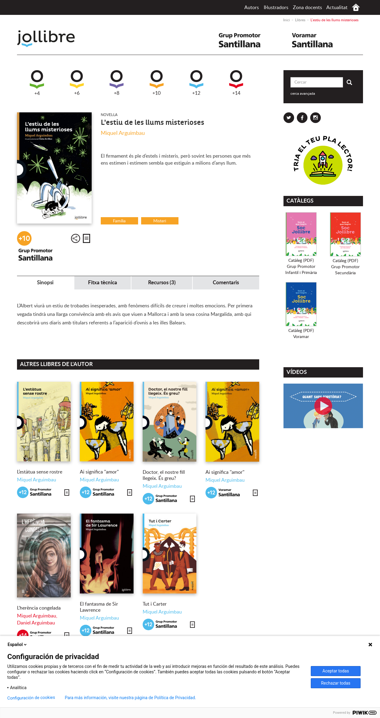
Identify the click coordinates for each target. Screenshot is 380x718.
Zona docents (307, 7)
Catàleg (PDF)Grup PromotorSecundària (345, 267)
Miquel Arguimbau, (37, 616)
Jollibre (51, 38)
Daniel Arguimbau (36, 623)
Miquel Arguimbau (123, 133)
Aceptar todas (335, 670)
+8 (117, 83)
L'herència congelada (39, 608)
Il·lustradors (276, 7)
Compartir (75, 238)
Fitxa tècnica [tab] (102, 282)
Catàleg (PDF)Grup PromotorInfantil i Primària (301, 266)
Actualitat (337, 7)
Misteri (159, 221)
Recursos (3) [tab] (162, 282)
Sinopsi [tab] (45, 282)
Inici (356, 7)
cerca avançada (302, 93)
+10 (157, 83)
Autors (251, 7)
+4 (37, 83)
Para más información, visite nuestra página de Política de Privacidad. (130, 697)
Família (119, 221)
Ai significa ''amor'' (99, 472)
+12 (196, 83)
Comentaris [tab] (226, 282)
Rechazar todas (336, 683)
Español (18, 644)
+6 (77, 83)
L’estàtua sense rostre (39, 472)
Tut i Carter (155, 604)
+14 (236, 83)
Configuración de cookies (31, 698)
